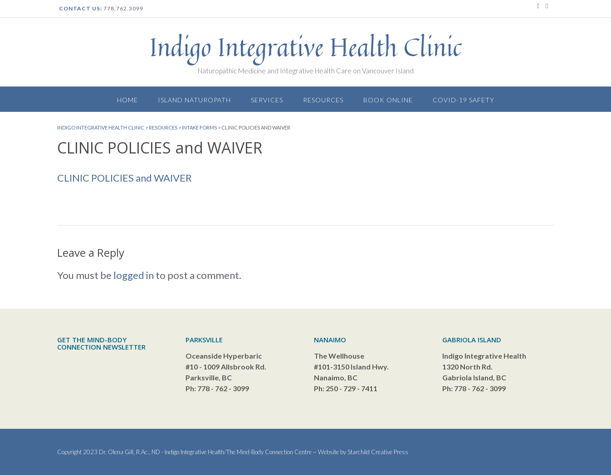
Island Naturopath (194, 100)
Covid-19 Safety (463, 100)
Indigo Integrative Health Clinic (306, 47)
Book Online (388, 100)
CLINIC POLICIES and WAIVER (124, 178)
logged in (133, 275)
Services (267, 100)
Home (127, 100)
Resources (323, 100)
